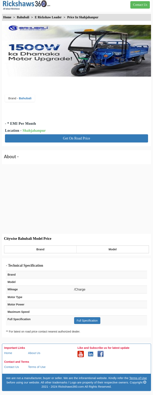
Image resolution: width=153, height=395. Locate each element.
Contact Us (11, 367)
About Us (34, 353)
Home (8, 353)
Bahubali (25, 98)
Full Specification (87, 320)
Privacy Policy (13, 376)
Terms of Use (37, 367)
